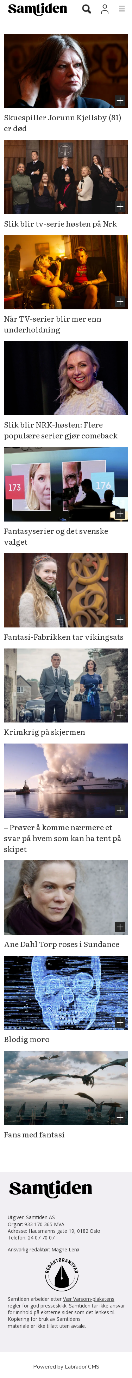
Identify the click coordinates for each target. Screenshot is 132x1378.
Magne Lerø (65, 1249)
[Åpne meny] (118, 9)
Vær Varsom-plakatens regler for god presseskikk (61, 1302)
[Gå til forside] (35, 9)
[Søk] (86, 10)
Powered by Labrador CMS (66, 1366)
